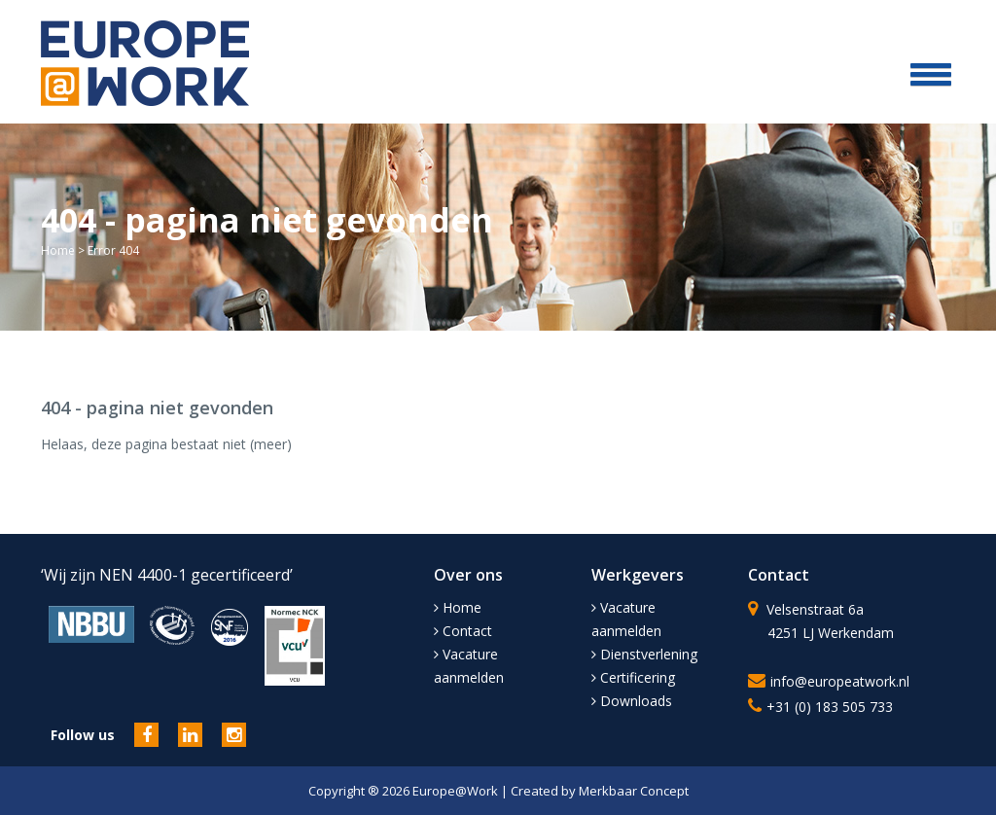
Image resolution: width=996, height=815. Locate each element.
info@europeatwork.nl (839, 681)
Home (58, 250)
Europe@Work (456, 790)
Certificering (633, 677)
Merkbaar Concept (634, 790)
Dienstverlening (644, 654)
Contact (463, 630)
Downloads (631, 700)
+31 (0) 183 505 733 (829, 706)
